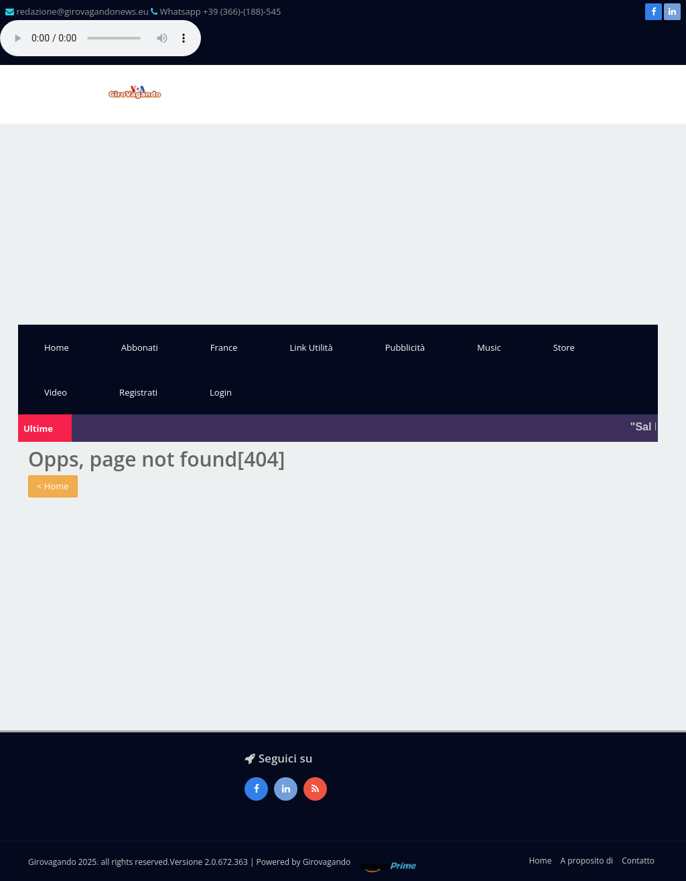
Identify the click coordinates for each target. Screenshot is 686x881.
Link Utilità (311, 347)
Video (55, 392)
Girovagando (327, 862)
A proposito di (587, 860)
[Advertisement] (343, 224)
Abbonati (139, 347)
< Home (53, 486)
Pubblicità (405, 347)
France (224, 347)
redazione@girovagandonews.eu (82, 11)
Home (56, 347)
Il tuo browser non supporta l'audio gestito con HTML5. (100, 38)
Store (564, 347)
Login (221, 392)
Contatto (638, 860)
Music (488, 347)
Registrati (138, 392)
